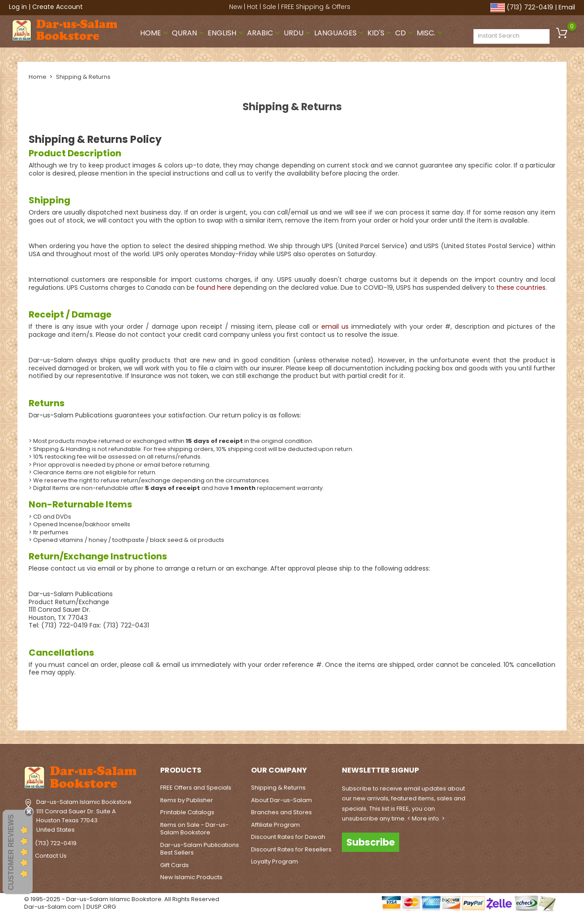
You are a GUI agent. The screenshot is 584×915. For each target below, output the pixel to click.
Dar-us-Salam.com (52, 906)
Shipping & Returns (278, 787)
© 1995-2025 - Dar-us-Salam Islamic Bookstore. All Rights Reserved (121, 898)
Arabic (264, 33)
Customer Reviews (11, 852)
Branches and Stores (281, 812)
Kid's (380, 33)
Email (566, 7)
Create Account (57, 6)
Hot (252, 6)
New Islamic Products (191, 877)
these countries (521, 287)
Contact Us (51, 855)
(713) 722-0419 (530, 7)
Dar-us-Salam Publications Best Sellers (199, 848)
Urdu (298, 33)
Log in (18, 6)
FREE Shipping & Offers (315, 6)
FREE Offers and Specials (195, 787)
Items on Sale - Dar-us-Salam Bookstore (194, 828)
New (235, 6)
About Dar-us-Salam (281, 799)
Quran (189, 33)
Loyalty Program (274, 861)
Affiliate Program (275, 824)
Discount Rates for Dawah (288, 837)
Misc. (430, 33)
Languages (340, 33)
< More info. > (426, 818)
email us (335, 326)
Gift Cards (174, 864)
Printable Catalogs (187, 812)
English (226, 33)
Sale (269, 6)
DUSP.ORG (101, 906)
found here (213, 287)
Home (155, 33)
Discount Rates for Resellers (291, 849)
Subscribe (370, 841)
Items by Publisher (186, 799)
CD (405, 33)
